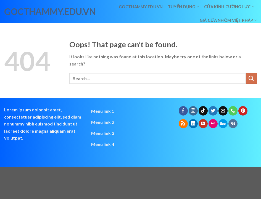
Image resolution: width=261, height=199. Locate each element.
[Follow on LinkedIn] (193, 124)
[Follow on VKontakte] (233, 124)
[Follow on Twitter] (213, 111)
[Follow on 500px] (223, 124)
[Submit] (251, 78)
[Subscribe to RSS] (183, 124)
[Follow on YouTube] (203, 124)
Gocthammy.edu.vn (141, 6)
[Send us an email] (223, 111)
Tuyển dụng (183, 6)
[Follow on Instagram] (193, 111)
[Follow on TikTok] (203, 111)
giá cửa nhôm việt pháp (228, 20)
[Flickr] (213, 124)
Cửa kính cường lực (229, 6)
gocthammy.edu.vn (28, 11)
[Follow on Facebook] (183, 111)
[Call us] (233, 111)
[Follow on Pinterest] (242, 111)
